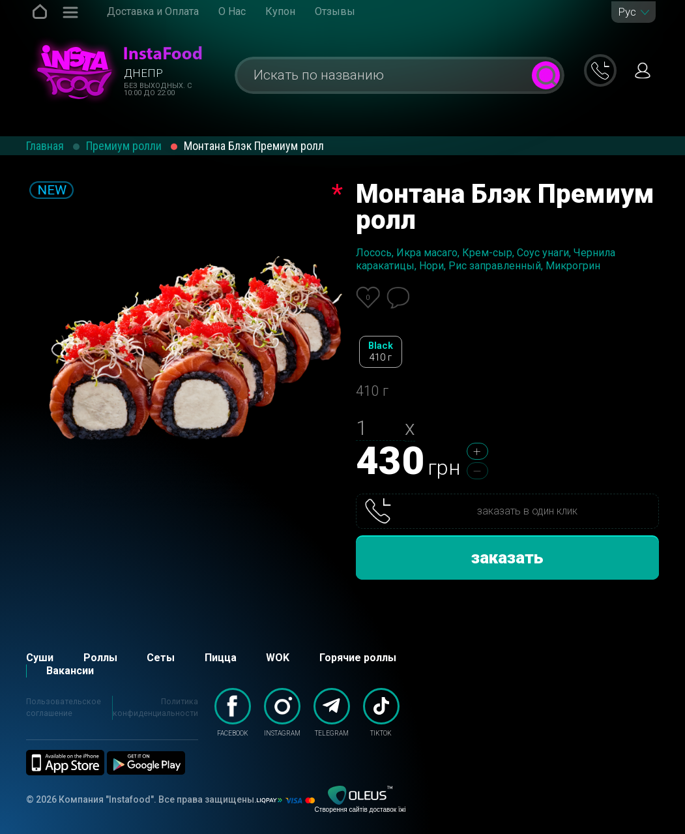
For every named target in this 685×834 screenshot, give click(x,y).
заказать (507, 557)
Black (380, 352)
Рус (627, 12)
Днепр (143, 73)
